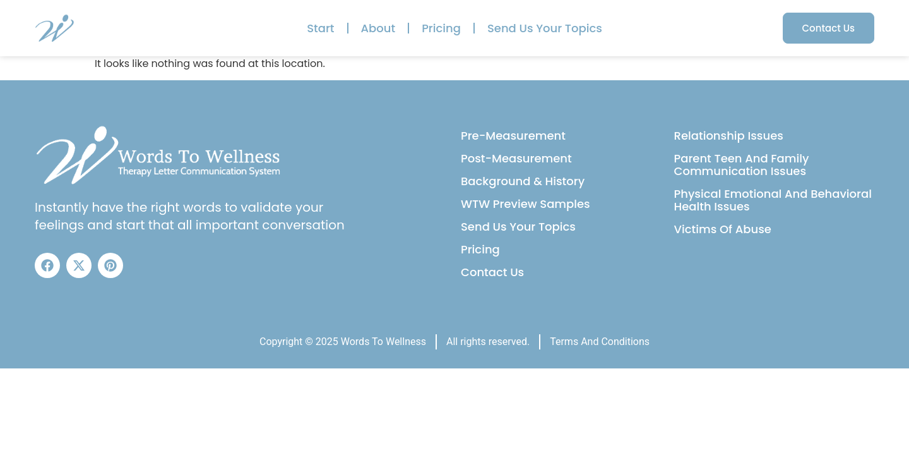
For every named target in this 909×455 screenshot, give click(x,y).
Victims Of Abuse (722, 229)
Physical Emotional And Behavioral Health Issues (773, 200)
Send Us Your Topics (544, 28)
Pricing (441, 28)
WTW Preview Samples (525, 204)
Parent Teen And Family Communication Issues (741, 164)
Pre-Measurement (513, 135)
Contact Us (492, 272)
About (378, 28)
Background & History (523, 181)
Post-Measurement (516, 158)
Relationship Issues (728, 135)
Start (320, 28)
